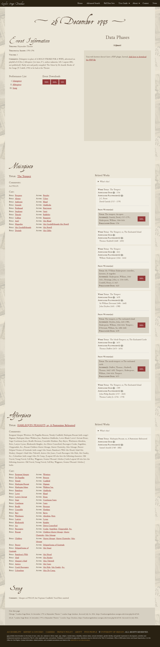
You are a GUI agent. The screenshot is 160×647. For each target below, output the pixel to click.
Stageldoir (53, 529)
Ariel (17, 221)
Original (110, 46)
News (155, 3)
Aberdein (46, 516)
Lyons (45, 519)
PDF (96, 46)
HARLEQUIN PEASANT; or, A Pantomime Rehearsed (46, 425)
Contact (146, 3)
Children (18, 539)
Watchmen (19, 516)
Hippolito (19, 224)
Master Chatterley (63, 539)
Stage (17, 500)
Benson (46, 478)
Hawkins (46, 510)
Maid (17, 558)
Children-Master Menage (53, 532)
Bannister (46, 218)
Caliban (18, 218)
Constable (19, 510)
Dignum (46, 484)
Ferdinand (19, 208)
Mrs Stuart (47, 548)
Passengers (19, 529)
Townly (18, 481)
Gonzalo (18, 205)
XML (55, 82)
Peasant (18, 532)
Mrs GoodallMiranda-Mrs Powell (56, 224)
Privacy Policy (65, 632)
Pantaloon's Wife (21, 555)
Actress (18, 564)
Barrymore (47, 208)
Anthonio (18, 202)
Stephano (18, 212)
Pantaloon (18, 491)
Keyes (45, 513)
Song (15, 88)
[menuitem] (80, 3)
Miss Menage (50, 535)
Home (80, 3)
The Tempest (24, 176)
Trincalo (18, 215)
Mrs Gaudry (56, 567)
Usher (45, 199)
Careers (50, 632)
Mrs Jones (47, 564)
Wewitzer (46, 475)
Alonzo (18, 199)
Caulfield (46, 481)
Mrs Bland (47, 221)
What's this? (105, 182)
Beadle (17, 507)
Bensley (46, 196)
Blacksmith (19, 523)
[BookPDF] (117, 99)
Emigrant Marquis (22, 475)
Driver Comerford (50, 526)
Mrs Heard (47, 555)
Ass (16, 526)
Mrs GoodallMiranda (23, 228)
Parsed (137, 46)
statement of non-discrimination (80, 640)
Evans (45, 497)
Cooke (45, 529)
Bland (45, 202)
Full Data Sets (109, 3)
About (135, 3)
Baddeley (46, 215)
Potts (53, 516)
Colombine (19, 571)
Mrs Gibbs (47, 231)
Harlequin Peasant (22, 484)
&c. (70, 529)
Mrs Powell (47, 228)
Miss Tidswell (48, 561)
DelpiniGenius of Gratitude (53, 545)
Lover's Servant (21, 497)
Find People (90, 632)
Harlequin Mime (21, 487)
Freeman (46, 507)
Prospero (18, 196)
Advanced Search (93, 3)
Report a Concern (33, 632)
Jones (45, 503)
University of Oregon (112, 632)
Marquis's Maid (21, 561)
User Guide (123, 3)
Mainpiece (17, 81)
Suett (45, 212)
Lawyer (18, 519)
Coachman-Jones (50, 500)
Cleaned (124, 46)
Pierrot (17, 545)
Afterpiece (17, 85)
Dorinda (18, 231)
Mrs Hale (46, 567)
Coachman (19, 503)
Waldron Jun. (48, 487)
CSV (62, 82)
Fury (16, 513)
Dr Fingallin (19, 478)
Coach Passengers (22, 567)
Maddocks (47, 205)
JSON (46, 82)
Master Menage (49, 539)
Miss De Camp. (49, 571)
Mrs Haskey (48, 558)
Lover (17, 494)
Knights (46, 523)
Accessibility (14, 632)
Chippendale (63, 529)
